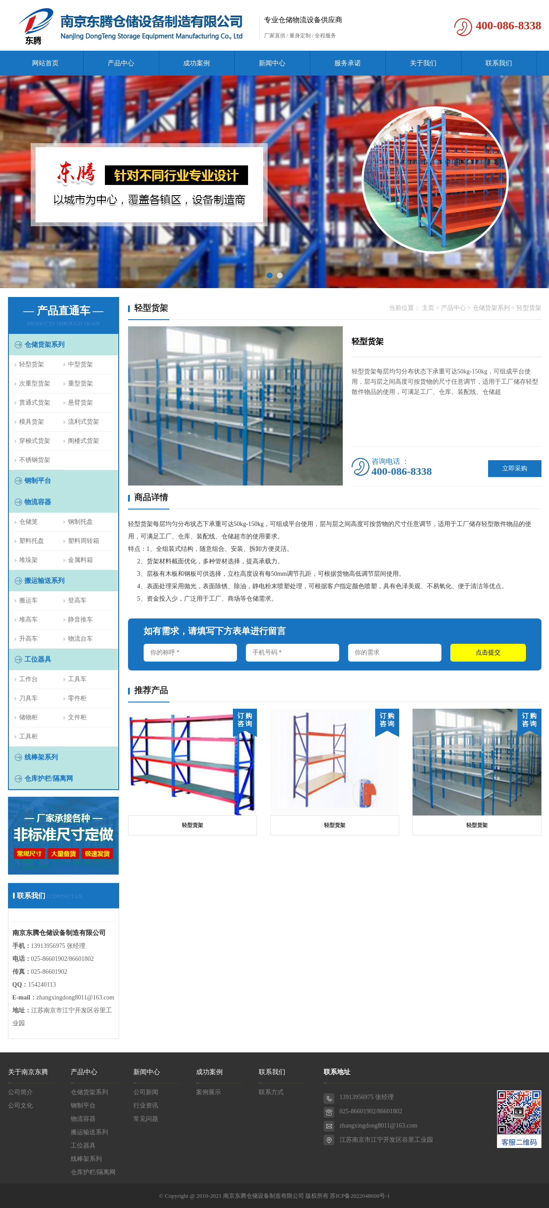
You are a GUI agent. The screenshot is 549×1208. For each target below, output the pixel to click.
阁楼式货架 (83, 440)
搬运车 (28, 600)
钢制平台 (37, 480)
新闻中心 (272, 63)
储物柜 (28, 717)
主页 (428, 308)
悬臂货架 (80, 402)
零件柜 (77, 698)
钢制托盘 (80, 521)
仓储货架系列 (44, 344)
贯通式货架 (34, 402)
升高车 (28, 638)
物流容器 (37, 502)
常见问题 (145, 1119)
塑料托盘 (31, 541)
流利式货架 (83, 421)
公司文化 (20, 1105)
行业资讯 (145, 1105)
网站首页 (45, 63)
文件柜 (77, 717)
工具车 (77, 679)
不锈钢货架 (34, 460)
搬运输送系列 (44, 580)
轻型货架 (31, 364)
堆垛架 (28, 560)
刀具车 (28, 698)
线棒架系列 (41, 757)
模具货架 (31, 421)
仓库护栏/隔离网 (48, 778)
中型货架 (80, 364)
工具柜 (28, 736)
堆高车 (28, 619)
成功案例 (196, 63)
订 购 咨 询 (244, 719)
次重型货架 (34, 383)
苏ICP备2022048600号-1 (360, 1195)
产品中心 (121, 63)
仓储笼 (28, 521)
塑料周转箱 (83, 541)
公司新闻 (145, 1092)
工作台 (28, 679)
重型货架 (80, 383)
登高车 (77, 600)
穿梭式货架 (34, 440)
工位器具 (37, 659)
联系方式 (271, 1092)
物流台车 (80, 638)
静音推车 (80, 619)
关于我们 (423, 63)
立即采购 (514, 468)
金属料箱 (80, 560)
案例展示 (208, 1092)
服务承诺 (347, 63)
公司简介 (20, 1092)
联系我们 (498, 63)
